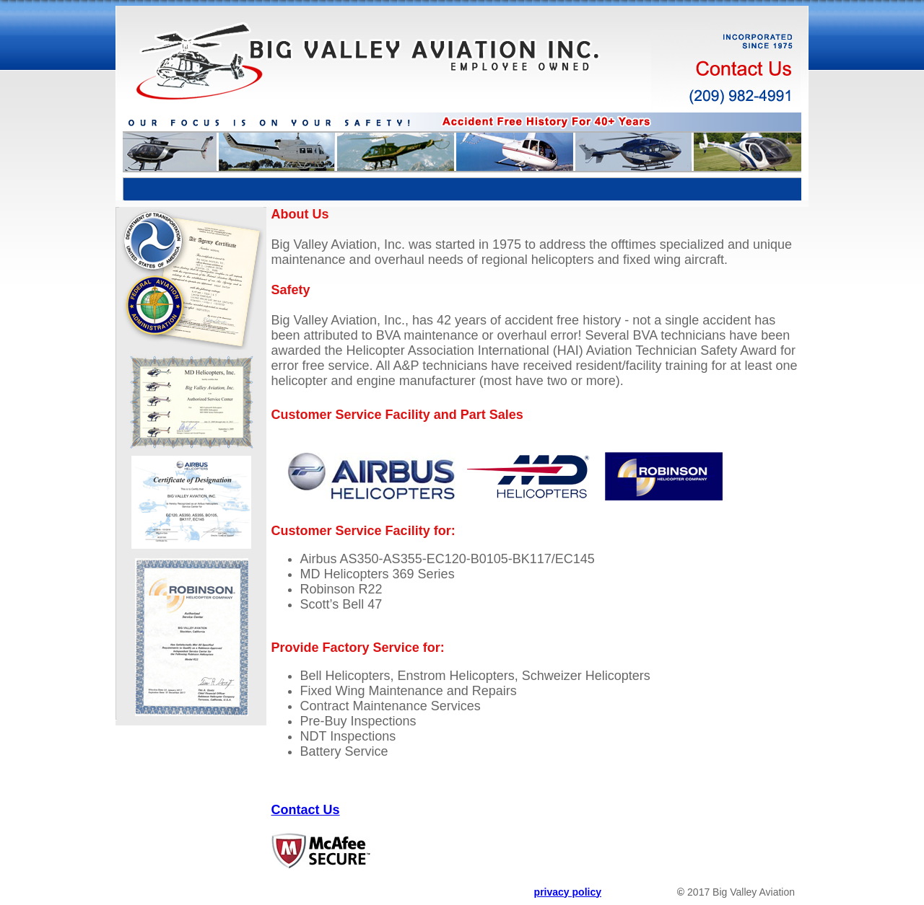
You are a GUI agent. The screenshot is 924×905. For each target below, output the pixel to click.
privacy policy (567, 892)
